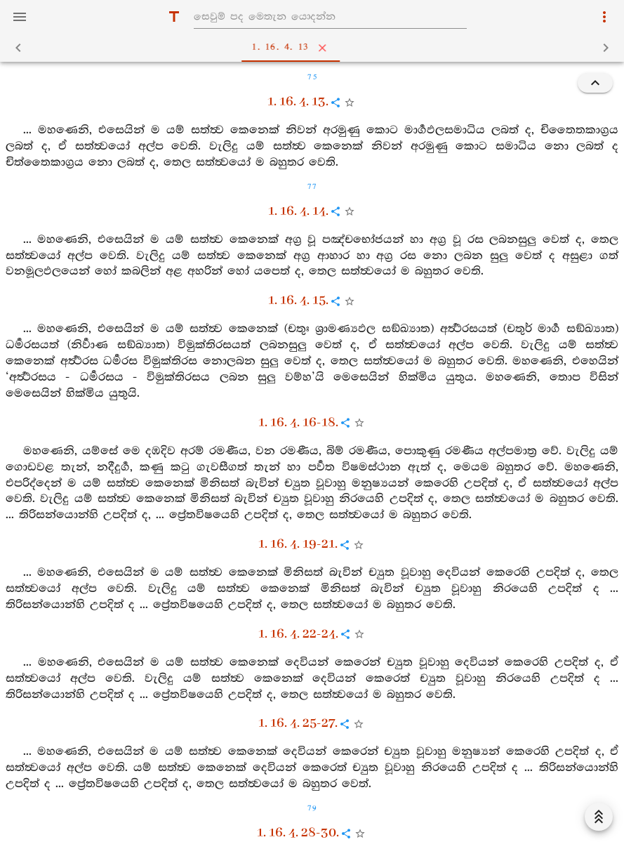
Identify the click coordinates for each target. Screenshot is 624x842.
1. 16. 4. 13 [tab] (315, 48)
